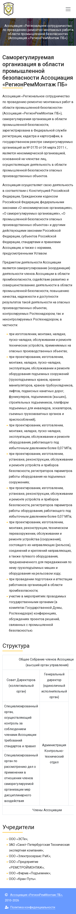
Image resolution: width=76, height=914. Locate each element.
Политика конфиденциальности (32, 907)
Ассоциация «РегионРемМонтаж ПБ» (36, 895)
